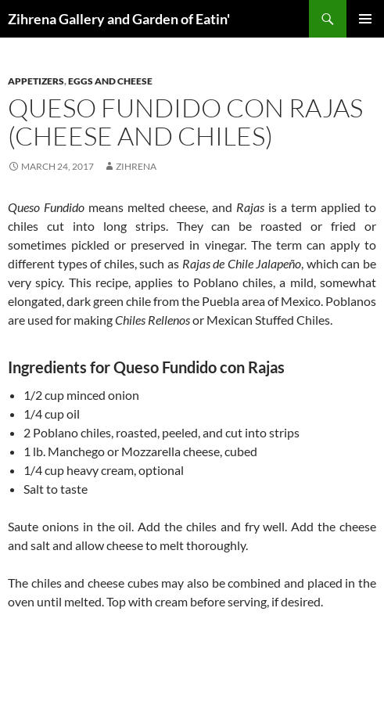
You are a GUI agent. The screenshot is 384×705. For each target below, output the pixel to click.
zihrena (136, 166)
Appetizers (36, 81)
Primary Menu (365, 19)
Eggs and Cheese (110, 81)
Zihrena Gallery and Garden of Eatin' (119, 18)
